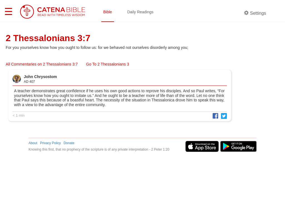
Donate (68, 143)
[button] (214, 116)
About (32, 143)
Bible (107, 12)
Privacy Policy (50, 143)
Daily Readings (140, 12)
